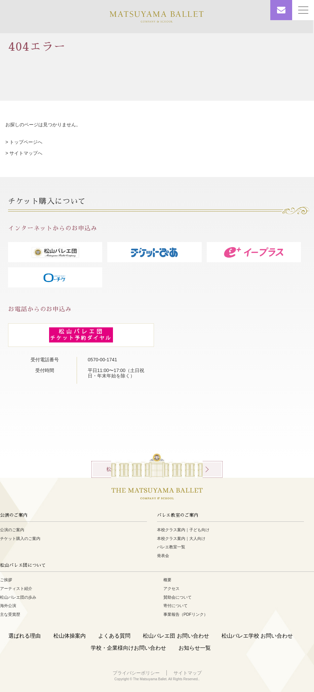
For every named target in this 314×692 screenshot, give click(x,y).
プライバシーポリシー (136, 673)
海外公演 (8, 605)
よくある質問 (114, 636)
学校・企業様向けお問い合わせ (128, 648)
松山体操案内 (69, 636)
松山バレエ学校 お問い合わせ (257, 636)
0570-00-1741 (105, 359)
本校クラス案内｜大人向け (181, 538)
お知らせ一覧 (195, 648)
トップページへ (25, 142)
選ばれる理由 (24, 636)
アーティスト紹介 (16, 588)
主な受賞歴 (10, 614)
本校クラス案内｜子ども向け (183, 529)
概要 (167, 580)
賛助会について (177, 597)
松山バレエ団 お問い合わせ (176, 636)
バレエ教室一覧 (171, 547)
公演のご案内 (12, 529)
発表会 (163, 555)
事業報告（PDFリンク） (185, 614)
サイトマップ (187, 673)
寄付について (175, 605)
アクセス (171, 588)
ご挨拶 (6, 580)
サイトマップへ (25, 153)
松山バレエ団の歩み (18, 597)
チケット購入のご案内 (20, 538)
